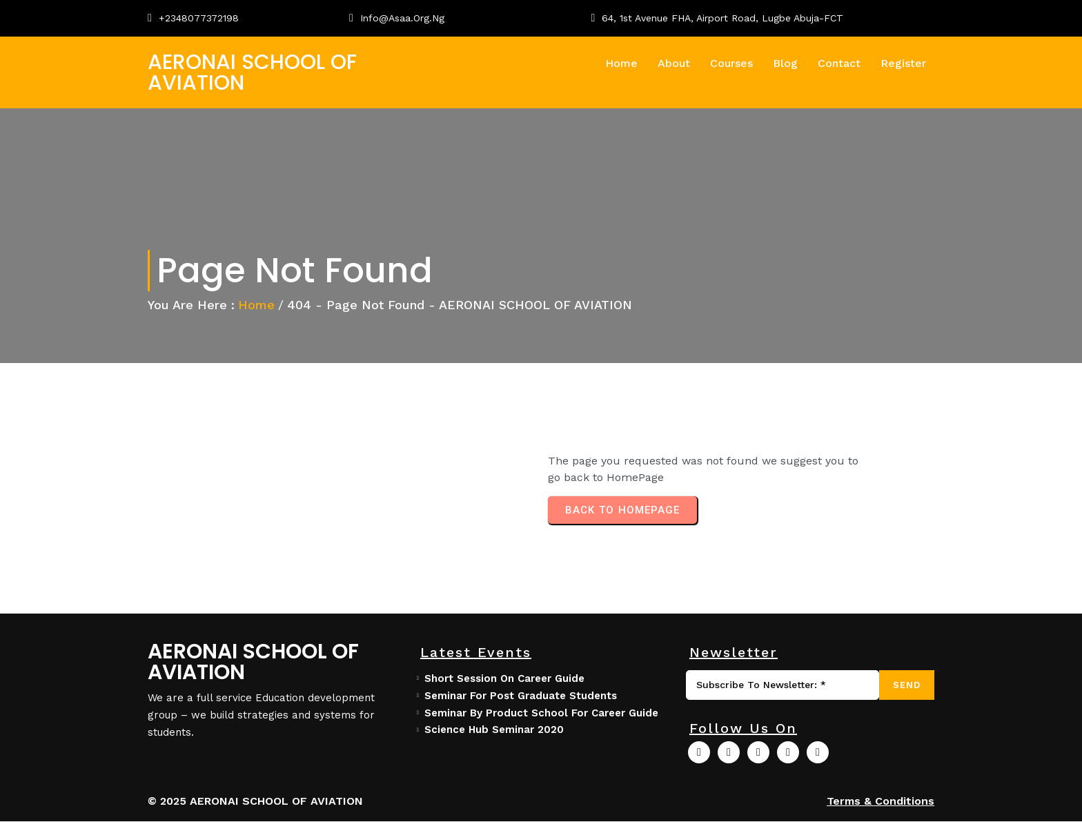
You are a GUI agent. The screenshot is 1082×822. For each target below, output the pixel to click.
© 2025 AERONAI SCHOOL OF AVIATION (255, 801)
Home (256, 304)
